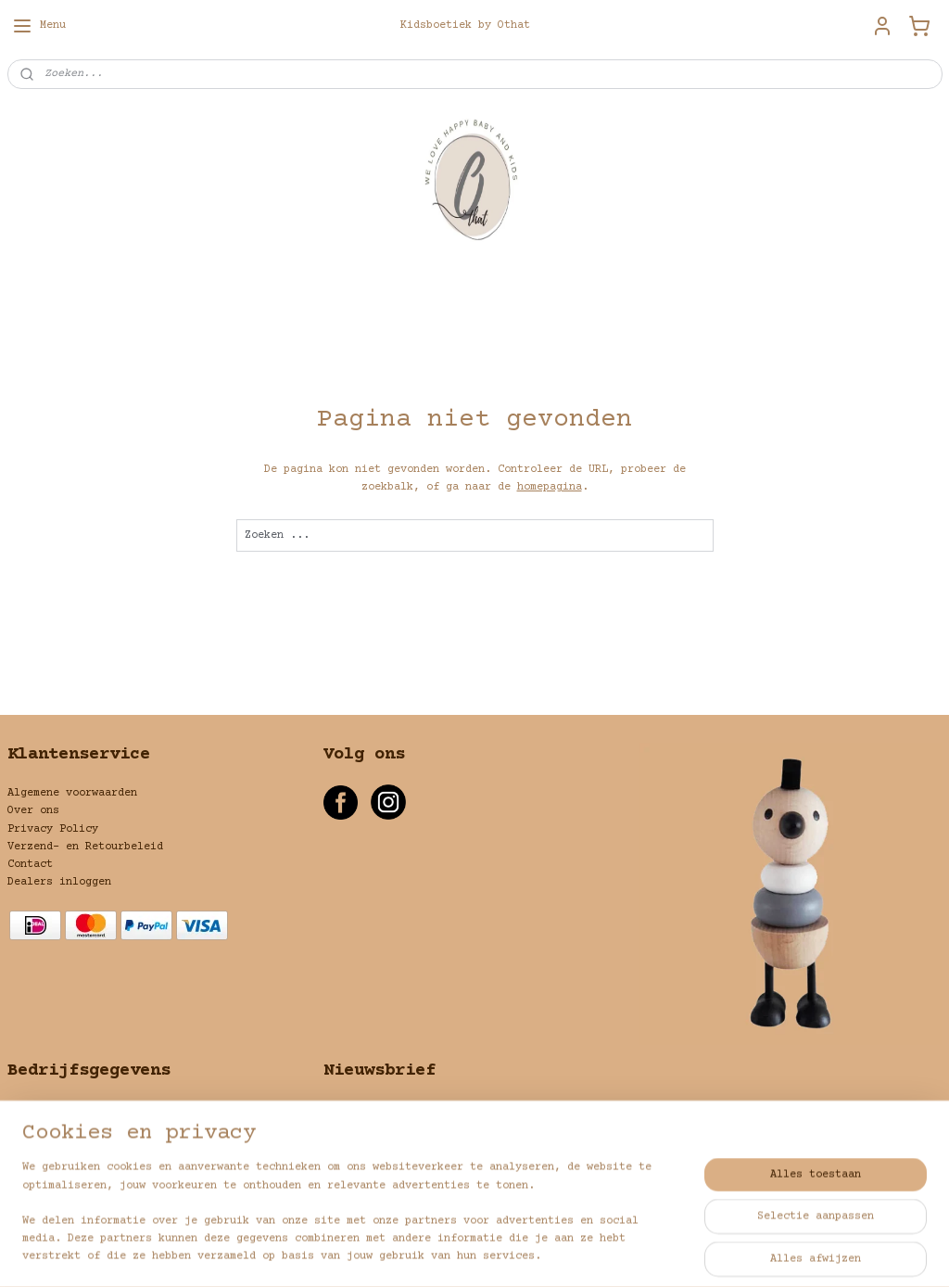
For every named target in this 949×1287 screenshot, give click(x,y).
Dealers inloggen (59, 882)
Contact (30, 865)
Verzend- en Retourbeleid (85, 847)
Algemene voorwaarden (72, 793)
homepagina (549, 487)
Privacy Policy (52, 829)
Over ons (33, 811)
